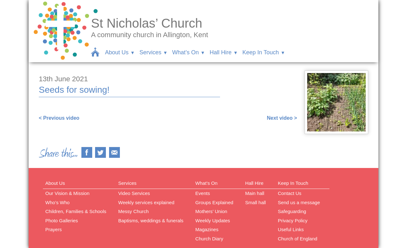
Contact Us (289, 193)
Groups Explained (214, 202)
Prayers (53, 229)
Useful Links (291, 229)
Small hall (255, 202)
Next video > (282, 118)
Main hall (254, 193)
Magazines (206, 229)
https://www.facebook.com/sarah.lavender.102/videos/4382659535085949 (126, 106)
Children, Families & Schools (76, 211)
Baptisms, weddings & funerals (150, 220)
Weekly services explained (146, 202)
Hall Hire (220, 52)
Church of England (297, 238)
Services (150, 52)
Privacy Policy (292, 220)
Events (202, 193)
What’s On (185, 52)
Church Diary (209, 238)
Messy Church (133, 211)
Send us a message (299, 202)
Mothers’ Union (211, 211)
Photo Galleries (61, 220)
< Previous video (59, 118)
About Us (116, 52)
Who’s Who (57, 202)
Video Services (134, 193)
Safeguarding (292, 211)
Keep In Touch (260, 52)
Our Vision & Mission (67, 193)
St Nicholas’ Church (146, 23)
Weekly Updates (212, 220)
